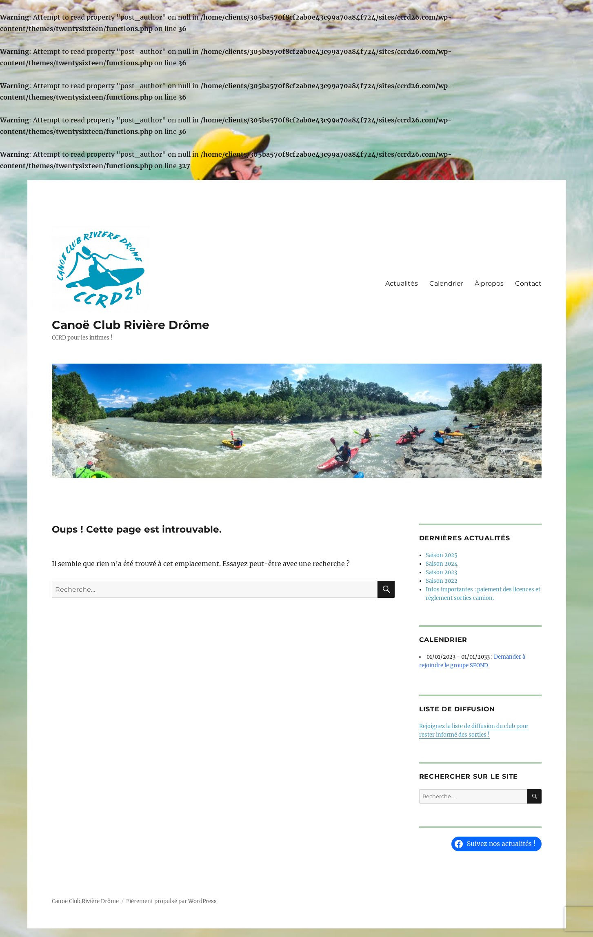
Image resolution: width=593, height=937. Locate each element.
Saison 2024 (442, 563)
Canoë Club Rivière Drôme (130, 325)
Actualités (401, 283)
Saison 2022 (442, 580)
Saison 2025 (442, 555)
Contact (528, 283)
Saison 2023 (441, 572)
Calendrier (446, 283)
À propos (489, 283)
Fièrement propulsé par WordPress (171, 901)
